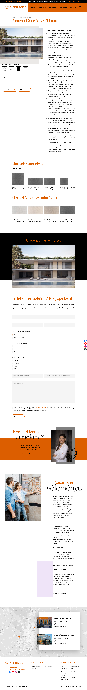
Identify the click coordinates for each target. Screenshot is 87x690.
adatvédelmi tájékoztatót (40, 407)
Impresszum (64, 678)
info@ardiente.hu (24, 454)
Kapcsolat (51, 1)
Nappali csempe (63, 7)
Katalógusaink (63, 1)
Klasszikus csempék (35, 667)
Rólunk (34, 1)
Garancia (46, 1)
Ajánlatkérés (8, 88)
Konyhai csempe (52, 7)
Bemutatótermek (40, 1)
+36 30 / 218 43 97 (17, 1)
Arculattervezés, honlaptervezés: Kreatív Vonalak (71, 687)
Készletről (33, 7)
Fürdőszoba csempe (41, 7)
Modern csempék (48, 667)
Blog (30, 1)
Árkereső (7, 94)
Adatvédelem (64, 672)
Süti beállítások (64, 680)
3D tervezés (56, 1)
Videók (72, 669)
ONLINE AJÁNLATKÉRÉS (74, 1)
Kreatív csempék (35, 669)
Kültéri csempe (73, 7)
